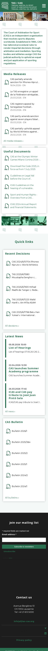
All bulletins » (12, 497)
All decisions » (12, 326)
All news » (10, 411)
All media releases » (13, 141)
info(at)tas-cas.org (24, 621)
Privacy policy (24, 640)
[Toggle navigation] (43, 6)
